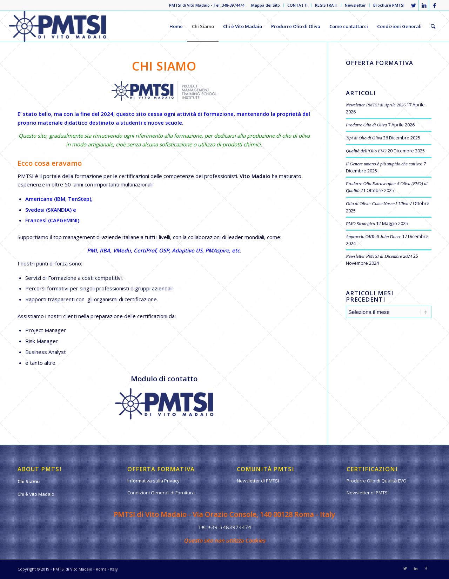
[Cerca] (433, 26)
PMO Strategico (360, 223)
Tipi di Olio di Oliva (364, 138)
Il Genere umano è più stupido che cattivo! (384, 164)
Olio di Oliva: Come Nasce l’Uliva (377, 203)
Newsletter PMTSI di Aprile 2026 (376, 105)
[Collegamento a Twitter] (413, 5)
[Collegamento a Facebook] (434, 5)
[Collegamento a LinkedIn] (424, 5)
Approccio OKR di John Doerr (373, 236)
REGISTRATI (326, 5)
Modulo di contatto (164, 378)
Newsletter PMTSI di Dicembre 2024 (379, 256)
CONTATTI (297, 5)
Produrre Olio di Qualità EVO (377, 481)
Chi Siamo (29, 481)
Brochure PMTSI (388, 5)
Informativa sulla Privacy (153, 481)
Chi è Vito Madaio (36, 494)
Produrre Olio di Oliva (366, 125)
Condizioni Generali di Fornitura (161, 492)
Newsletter (355, 5)
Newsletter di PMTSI (258, 481)
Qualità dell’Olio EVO (366, 151)
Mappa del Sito (265, 5)
